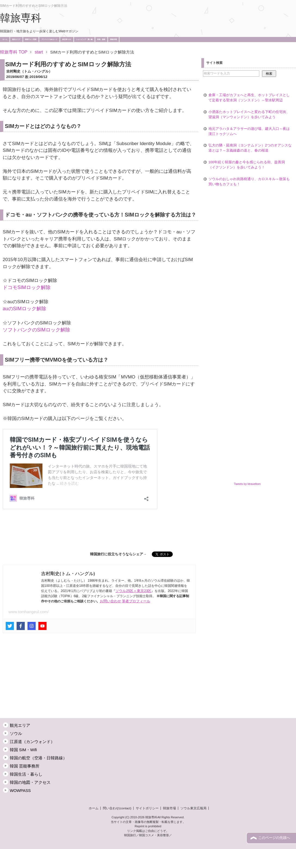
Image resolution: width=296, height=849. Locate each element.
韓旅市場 (113, 39)
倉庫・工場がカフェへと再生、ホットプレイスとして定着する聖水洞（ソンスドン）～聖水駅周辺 (249, 97)
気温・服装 (101, 39)
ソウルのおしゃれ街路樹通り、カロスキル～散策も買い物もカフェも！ (249, 181)
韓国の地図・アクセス (30, 782)
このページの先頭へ (274, 838)
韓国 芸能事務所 (24, 766)
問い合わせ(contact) (117, 808)
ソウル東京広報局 (193, 808)
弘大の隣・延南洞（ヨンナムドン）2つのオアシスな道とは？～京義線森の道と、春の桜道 (250, 147)
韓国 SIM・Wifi (23, 750)
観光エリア (16, 39)
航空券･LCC (66, 39)
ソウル (16, 733)
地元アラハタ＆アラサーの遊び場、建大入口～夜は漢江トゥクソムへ (249, 131)
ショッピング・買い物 (84, 39)
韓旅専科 (20, 18)
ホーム (4, 39)
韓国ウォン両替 (30, 39)
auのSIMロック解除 (24, 308)
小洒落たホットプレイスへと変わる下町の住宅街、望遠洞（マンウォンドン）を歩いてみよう (249, 114)
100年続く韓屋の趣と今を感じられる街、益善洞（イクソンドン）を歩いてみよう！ (246, 164)
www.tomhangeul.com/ (28, 612)
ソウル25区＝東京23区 (133, 591)
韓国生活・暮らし (26, 774)
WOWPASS (20, 790)
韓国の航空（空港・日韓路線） (38, 758)
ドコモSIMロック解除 (27, 287)
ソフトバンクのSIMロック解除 (36, 330)
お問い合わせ (110, 601)
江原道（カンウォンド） (32, 742)
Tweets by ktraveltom (247, 483)
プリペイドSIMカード (49, 39)
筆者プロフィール (136, 601)
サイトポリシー (147, 808)
